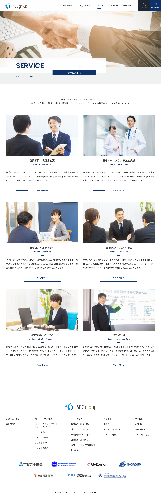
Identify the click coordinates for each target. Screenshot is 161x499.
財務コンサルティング (80, 429)
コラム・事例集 (110, 434)
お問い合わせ (140, 429)
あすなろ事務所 (41, 443)
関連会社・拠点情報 (43, 419)
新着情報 (107, 419)
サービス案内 (76, 419)
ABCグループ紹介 (13, 419)
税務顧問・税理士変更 (80, 424)
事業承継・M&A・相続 (80, 434)
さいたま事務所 (41, 448)
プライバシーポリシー (143, 434)
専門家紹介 (11, 424)
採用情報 (138, 424)
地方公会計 (75, 450)
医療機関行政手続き (79, 440)
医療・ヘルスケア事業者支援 (83, 445)
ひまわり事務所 (41, 437)
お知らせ (107, 424)
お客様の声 (139, 419)
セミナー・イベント (112, 429)
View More (42, 190)
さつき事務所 (40, 432)
